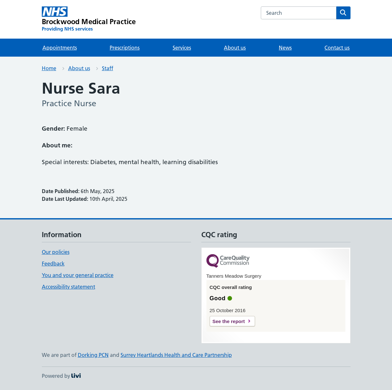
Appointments (59, 47)
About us (235, 47)
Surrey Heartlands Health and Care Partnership (176, 355)
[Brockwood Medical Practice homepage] (89, 19)
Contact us (337, 47)
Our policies (55, 252)
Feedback (53, 263)
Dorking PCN (93, 355)
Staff (107, 68)
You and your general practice (78, 275)
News (285, 47)
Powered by (61, 376)
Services (182, 47)
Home (49, 68)
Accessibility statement (68, 286)
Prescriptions (125, 47)
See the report (229, 321)
